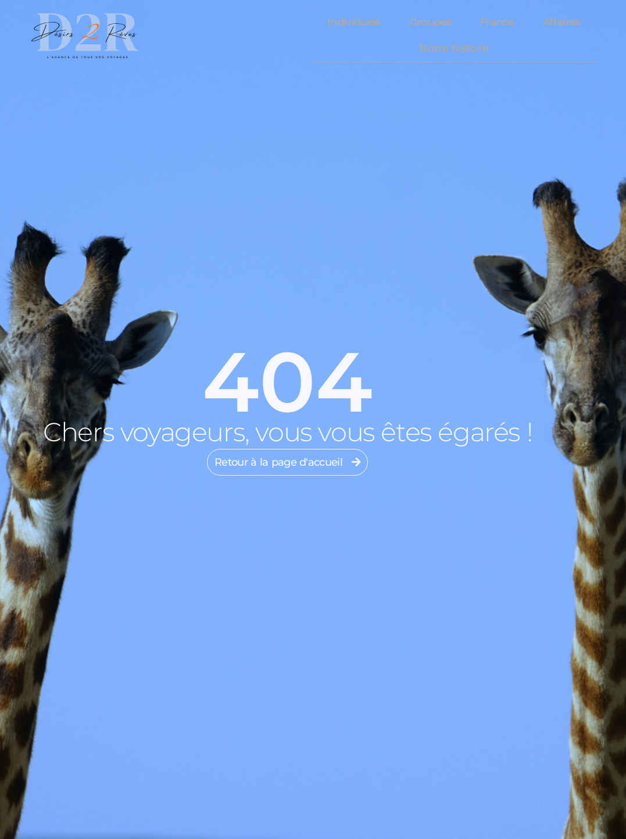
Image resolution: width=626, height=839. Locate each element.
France (497, 22)
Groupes (430, 22)
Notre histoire (453, 48)
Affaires (561, 22)
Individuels (353, 22)
